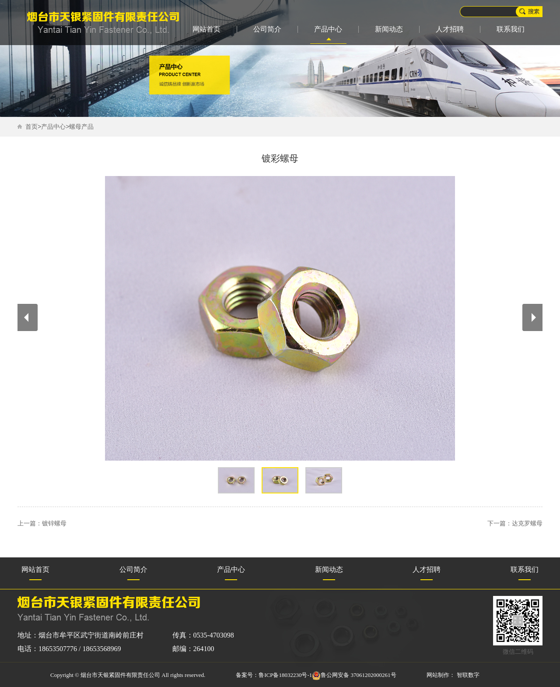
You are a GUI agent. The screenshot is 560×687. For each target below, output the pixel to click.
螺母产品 (81, 126)
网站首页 (206, 29)
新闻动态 (389, 29)
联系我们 (511, 29)
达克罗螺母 (527, 523)
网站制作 (438, 675)
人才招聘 (450, 29)
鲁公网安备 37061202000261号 (354, 675)
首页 (31, 126)
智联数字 (468, 675)
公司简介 (267, 29)
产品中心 (328, 29)
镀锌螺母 (54, 523)
